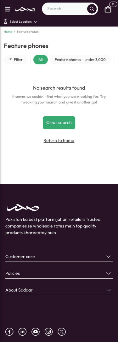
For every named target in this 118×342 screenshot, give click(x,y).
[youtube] (37, 332)
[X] (64, 332)
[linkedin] (24, 332)
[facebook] (11, 332)
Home (8, 32)
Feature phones (27, 32)
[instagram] (51, 332)
